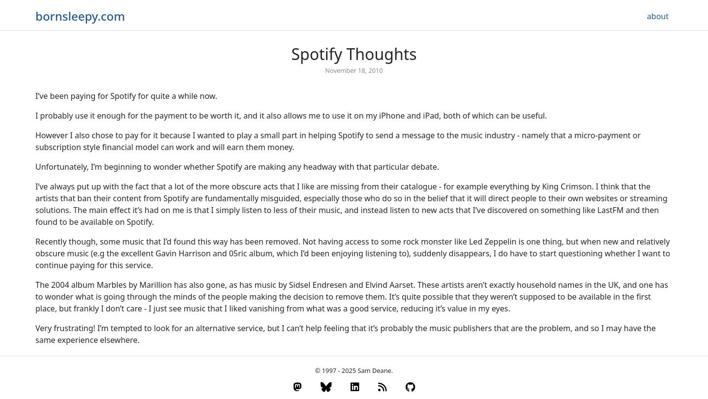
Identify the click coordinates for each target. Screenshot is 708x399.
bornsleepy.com (80, 16)
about (658, 16)
